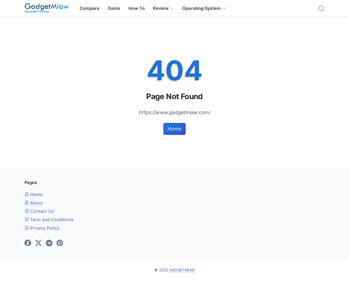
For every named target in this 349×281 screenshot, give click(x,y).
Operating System (201, 8)
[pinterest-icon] (59, 243)
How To (136, 8)
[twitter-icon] (38, 243)
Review (161, 8)
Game (114, 8)
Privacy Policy (42, 228)
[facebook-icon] (28, 243)
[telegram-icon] (49, 243)
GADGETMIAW (182, 270)
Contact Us (39, 211)
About (34, 203)
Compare (90, 8)
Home (174, 129)
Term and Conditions (49, 219)
